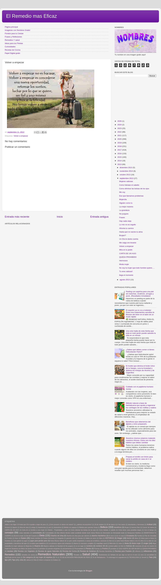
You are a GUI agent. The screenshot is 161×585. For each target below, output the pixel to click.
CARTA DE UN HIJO (127, 253)
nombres (89, 546)
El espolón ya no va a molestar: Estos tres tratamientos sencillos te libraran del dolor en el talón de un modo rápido (140, 313)
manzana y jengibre (87, 543)
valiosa (28, 560)
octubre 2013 (125, 175)
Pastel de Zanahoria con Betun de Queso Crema (21, 548)
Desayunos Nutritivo (134, 533)
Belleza (104, 527)
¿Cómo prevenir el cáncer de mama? (61, 524)
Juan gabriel (17, 541)
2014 (119, 161)
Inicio (60, 216)
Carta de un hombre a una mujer (33, 530)
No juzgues (124, 214)
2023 (119, 128)
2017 (119, 150)
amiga (33, 527)
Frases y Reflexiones (13, 37)
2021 (119, 135)
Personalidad (78, 548)
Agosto (15, 527)
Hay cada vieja (125, 221)
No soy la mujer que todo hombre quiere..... (137, 268)
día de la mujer (19, 536)
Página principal (11, 27)
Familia (139, 536)
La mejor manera (126, 207)
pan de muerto (149, 546)
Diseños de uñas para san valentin (78, 536)
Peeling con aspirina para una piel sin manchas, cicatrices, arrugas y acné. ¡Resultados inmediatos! (139, 294)
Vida (34, 560)
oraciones (138, 546)
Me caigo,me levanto (127, 243)
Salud (86, 554)
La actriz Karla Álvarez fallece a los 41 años (129, 541)
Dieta (42, 535)
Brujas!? (122, 235)
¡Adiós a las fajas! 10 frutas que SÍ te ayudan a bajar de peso (25, 524)
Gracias (80, 538)
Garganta (60, 538)
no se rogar (80, 546)
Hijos (100, 538)
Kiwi (110, 541)
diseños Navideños (99, 536)
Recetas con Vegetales (26, 551)
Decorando (106, 533)
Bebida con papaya (70, 527)
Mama (76, 543)
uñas (21, 560)
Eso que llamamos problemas (131, 196)
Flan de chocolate (150, 536)
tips (6, 560)
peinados (42, 548)
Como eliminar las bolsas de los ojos (134, 189)
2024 (119, 125)
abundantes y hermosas (136, 524)
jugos (25, 541)
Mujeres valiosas (126, 181)
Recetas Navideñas (105, 551)
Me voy (122, 192)
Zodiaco (55, 560)
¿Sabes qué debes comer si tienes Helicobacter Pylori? (140, 351)
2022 (119, 132)
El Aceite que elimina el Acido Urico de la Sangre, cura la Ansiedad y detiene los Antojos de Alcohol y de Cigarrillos (140, 369)
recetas (10, 551)
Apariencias (42, 527)
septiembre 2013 (127, 178)
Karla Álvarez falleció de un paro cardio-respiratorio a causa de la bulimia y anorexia (78, 541)
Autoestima (57, 527)
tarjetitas (49, 557)
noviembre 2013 (126, 171)
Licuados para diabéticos (37, 543)
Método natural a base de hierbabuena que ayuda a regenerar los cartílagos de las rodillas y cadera (141, 405)
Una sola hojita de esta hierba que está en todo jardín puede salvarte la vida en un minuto (141, 333)
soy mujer (39, 557)
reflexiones (147, 551)
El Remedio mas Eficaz (31, 16)
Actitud (149, 524)
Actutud (7, 527)
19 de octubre (99, 524)
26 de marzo (111, 524)
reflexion (138, 551)
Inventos (7, 541)
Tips (13, 560)
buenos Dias (136, 527)
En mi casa (120, 536)
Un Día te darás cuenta (128, 239)
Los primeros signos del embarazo (59, 543)
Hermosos (123, 261)
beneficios (118, 527)
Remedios (10, 554)
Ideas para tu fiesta (147, 538)
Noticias (129, 546)
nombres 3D (100, 546)
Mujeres (37, 546)
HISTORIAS (109, 538)
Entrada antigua (99, 216)
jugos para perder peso (38, 541)
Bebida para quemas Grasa (88, 527)
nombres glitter (113, 546)
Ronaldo (76, 555)
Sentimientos (103, 555)
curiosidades (37, 533)
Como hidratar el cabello (129, 185)
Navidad (60, 546)
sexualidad (150, 555)
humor (129, 538)
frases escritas (35, 538)
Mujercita (123, 199)
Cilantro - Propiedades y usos (57, 530)
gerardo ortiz (70, 538)
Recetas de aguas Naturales (48, 551)
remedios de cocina (28, 555)
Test (150, 557)
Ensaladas (130, 536)
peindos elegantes (54, 548)
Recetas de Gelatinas (88, 551)
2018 (119, 146)
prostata (113, 548)
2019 (119, 143)
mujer (146, 543)
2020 (119, 139)
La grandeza (124, 210)
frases (23, 538)
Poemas (97, 548)
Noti (122, 546)
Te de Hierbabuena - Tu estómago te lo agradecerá (109, 557)
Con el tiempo (149, 530)
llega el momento (126, 275)
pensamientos (67, 548)
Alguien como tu (125, 203)
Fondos (9, 538)
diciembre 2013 (126, 167)
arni (50, 527)
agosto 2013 (125, 280)
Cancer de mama (148, 527)
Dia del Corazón (31, 536)
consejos (9, 532)
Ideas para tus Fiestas (14, 43)
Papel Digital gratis (12, 53)
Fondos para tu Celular (14, 33)
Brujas (127, 527)
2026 (119, 121)
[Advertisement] (49, 232)
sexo (142, 555)
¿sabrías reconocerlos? (84, 524)
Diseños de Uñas (57, 536)
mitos (120, 543)
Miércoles (112, 543)
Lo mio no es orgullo (127, 225)
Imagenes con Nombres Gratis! (17, 30)
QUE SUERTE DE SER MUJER (129, 548)
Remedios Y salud (12, 40)
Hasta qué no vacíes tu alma (131, 232)
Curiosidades (10, 47)
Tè (56, 557)
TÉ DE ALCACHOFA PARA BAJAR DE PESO (75, 557)
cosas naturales (24, 533)
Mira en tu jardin (125, 250)
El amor (111, 536)
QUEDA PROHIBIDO (128, 257)
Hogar (119, 538)
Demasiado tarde (118, 533)
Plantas (88, 549)
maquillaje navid (101, 543)
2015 (119, 157)
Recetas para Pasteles (123, 551)
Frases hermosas (48, 538)
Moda (127, 543)
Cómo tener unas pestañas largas (129, 530)
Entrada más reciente (17, 216)
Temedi (144, 557)
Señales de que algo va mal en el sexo (124, 555)
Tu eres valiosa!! (126, 271)
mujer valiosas (18, 546)
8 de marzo (121, 524)
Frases (122, 217)
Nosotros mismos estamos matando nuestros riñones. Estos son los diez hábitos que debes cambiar (140, 440)
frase (16, 538)
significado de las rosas (12, 557)
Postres (105, 549)
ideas (136, 538)
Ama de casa (24, 527)
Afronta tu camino (126, 228)
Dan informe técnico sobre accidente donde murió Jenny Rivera (78, 533)
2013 (119, 164)
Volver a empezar (21, 136)
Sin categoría (28, 557)
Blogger (89, 571)
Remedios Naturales (51, 554)
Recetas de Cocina (12, 50)
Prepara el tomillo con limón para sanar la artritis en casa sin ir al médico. (139, 459)
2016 (119, 154)
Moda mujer (124, 264)
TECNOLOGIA (134, 557)
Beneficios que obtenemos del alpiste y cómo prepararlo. (138, 423)
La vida (148, 541)
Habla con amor (91, 538)
